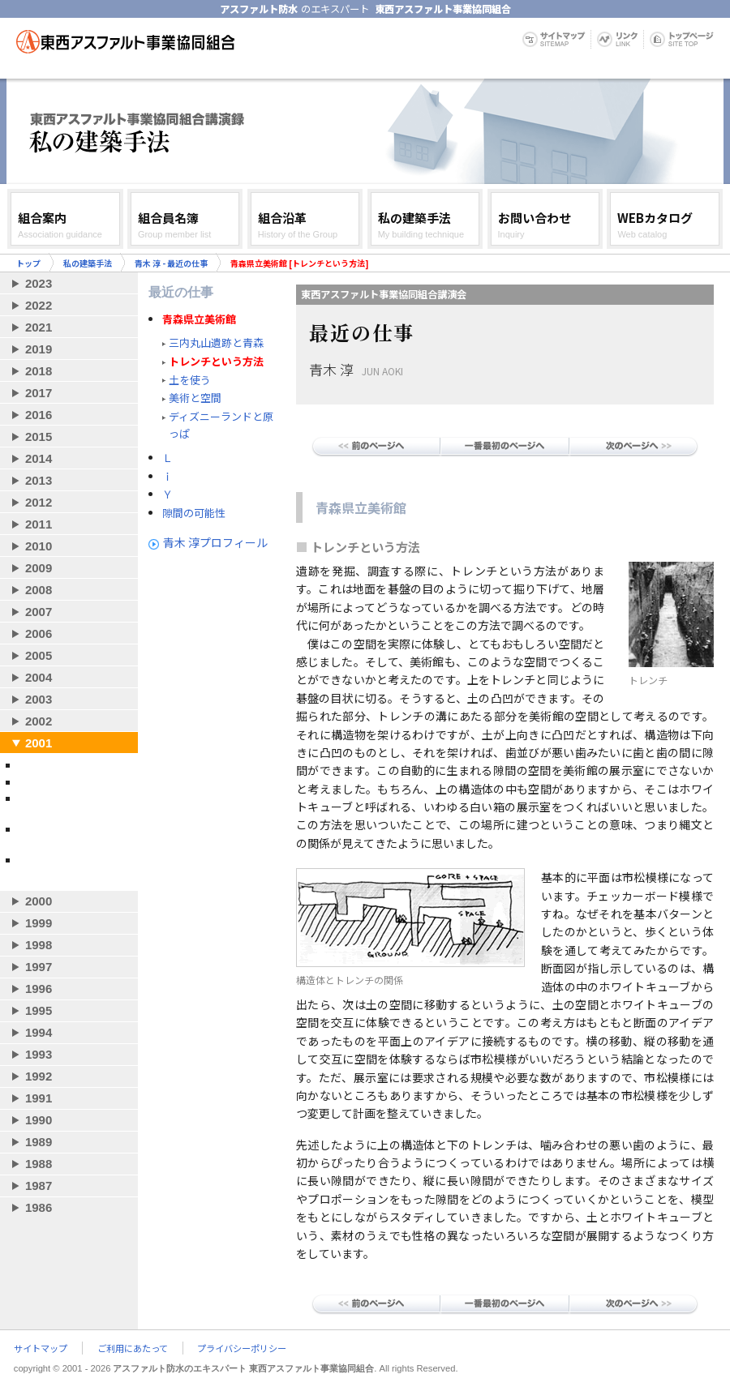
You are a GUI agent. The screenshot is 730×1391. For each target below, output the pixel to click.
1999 (38, 923)
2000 (38, 901)
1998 (38, 945)
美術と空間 (195, 397)
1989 (38, 1142)
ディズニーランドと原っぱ (221, 425)
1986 (38, 1207)
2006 (38, 633)
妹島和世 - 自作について (72, 765)
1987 (38, 1185)
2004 (38, 677)
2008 (38, 590)
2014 (38, 458)
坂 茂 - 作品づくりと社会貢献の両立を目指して (73, 805)
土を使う (190, 379)
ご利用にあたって (132, 1348)
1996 (38, 988)
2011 (38, 524)
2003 (38, 699)
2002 (38, 721)
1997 (38, 967)
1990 (38, 1120)
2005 (38, 655)
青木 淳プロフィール (215, 542)
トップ (28, 263)
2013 (38, 480)
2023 (38, 283)
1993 (38, 1054)
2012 (38, 502)
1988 (38, 1164)
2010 (38, 546)
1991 (38, 1098)
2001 (38, 743)
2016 (38, 415)
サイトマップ (40, 1348)
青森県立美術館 (199, 319)
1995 (38, 1010)
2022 (38, 305)
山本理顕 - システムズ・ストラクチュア (72, 866)
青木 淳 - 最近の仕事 (171, 263)
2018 (38, 371)
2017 (38, 393)
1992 (38, 1076)
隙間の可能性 (193, 513)
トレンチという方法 (216, 361)
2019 (38, 349)
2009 (38, 568)
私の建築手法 (87, 263)
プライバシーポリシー (241, 1348)
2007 (38, 611)
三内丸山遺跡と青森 (216, 342)
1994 (38, 1032)
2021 (38, 327)
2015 (38, 436)
